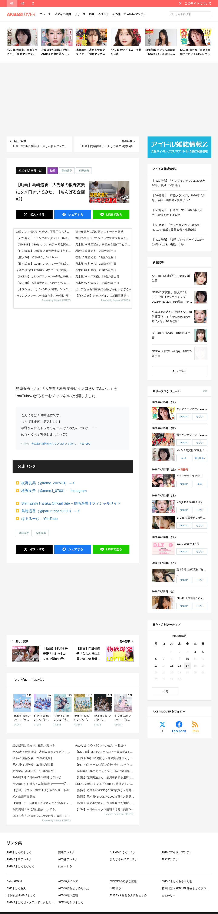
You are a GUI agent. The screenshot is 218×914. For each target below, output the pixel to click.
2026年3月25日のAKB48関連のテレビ (37, 777)
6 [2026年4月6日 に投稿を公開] (156, 658)
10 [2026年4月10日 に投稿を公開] (187, 658)
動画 (91, 14)
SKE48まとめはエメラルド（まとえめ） (32, 902)
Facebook (179, 731)
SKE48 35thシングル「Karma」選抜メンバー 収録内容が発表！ (105, 783)
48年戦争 (115, 888)
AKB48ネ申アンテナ (19, 859)
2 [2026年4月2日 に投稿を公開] (179, 652)
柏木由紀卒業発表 (24, 796)
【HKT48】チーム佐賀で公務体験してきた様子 (105, 764)
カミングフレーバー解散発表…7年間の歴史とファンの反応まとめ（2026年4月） (44, 295)
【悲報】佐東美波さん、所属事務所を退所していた (105, 777)
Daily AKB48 (14, 881)
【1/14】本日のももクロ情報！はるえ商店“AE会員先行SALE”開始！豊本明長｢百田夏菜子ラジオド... (105, 809)
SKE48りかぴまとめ (70, 902)
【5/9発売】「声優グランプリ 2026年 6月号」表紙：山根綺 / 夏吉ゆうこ (178, 198)
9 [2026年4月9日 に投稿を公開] (179, 658)
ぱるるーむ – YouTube (39, 519)
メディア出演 (62, 14)
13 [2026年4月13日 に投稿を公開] (155, 665)
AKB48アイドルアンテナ (177, 852)
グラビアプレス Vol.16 (189, 476)
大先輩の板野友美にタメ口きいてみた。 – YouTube (60, 443)
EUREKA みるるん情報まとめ (128, 895)
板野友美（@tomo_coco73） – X (48, 483)
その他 (116, 14)
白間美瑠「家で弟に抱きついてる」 (35, 809)
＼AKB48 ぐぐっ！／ (123, 852)
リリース (79, 14)
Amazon (184, 416)
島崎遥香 (67, 170)
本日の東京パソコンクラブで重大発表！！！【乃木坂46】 (103, 238)
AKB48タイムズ (68, 881)
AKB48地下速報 (68, 895)
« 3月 (165, 691)
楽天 (199, 484)
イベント (103, 14)
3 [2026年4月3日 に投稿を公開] (187, 652)
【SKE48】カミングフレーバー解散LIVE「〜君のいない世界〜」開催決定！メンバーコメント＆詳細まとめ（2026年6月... (44, 276)
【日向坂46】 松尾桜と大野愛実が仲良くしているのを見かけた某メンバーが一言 (44, 250)
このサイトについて (198, 3)
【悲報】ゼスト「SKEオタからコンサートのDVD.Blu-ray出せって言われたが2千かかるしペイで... (43, 790)
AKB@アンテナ (67, 859)
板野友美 (84, 170)
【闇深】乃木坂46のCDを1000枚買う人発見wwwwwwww (105, 790)
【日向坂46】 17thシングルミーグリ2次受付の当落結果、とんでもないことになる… (44, 263)
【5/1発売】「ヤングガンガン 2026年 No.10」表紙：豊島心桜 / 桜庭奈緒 (176, 227)
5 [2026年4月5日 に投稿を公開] (203, 652)
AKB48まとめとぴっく (20, 866)
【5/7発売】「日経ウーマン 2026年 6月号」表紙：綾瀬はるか (177, 212)
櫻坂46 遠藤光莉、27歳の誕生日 (95, 250)
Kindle (184, 458)
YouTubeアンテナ (135, 14)
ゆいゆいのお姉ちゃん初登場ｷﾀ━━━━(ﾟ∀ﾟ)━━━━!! (43, 783)
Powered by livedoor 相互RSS (56, 300)
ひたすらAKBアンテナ (124, 859)
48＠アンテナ (170, 859)
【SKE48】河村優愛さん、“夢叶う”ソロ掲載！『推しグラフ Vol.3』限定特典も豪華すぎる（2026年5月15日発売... (44, 282)
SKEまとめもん (16, 888)
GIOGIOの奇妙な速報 (123, 881)
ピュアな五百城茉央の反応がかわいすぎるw (103, 289)
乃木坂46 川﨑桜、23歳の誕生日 (95, 263)
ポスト (37, 214)
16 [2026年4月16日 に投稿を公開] (179, 665)
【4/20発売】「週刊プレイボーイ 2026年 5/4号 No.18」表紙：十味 (178, 242)
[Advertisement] (109, 100)
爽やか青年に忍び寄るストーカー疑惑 (99, 231)
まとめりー (168, 895)
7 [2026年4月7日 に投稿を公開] (164, 658)
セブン (199, 416)
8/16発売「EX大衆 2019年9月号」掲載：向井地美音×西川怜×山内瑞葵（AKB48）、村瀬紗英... (43, 815)
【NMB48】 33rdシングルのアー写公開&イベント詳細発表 (44, 244)
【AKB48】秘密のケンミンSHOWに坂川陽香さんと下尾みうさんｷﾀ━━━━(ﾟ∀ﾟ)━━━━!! (105, 771)
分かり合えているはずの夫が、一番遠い (100, 745)
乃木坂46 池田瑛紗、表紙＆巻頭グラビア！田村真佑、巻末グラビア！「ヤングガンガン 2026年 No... (43, 751)
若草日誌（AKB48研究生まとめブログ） (187, 888)
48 (12, 3)
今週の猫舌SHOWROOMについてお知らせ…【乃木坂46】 (44, 270)
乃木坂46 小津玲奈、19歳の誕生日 (97, 276)
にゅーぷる (65, 866)
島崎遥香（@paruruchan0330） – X (50, 511)
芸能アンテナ (66, 852)
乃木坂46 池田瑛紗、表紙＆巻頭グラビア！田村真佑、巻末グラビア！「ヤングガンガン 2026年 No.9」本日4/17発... (103, 244)
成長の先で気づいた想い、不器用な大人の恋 (44, 231)
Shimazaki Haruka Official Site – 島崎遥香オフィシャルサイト (71, 503)
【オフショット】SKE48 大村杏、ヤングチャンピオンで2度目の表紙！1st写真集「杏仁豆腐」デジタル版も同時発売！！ (44, 289)
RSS (195, 731)
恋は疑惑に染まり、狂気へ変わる (34, 745)
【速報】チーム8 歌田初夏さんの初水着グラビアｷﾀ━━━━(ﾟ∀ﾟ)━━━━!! (43, 803)
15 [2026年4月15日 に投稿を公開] (171, 665)
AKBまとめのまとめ (19, 852)
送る (113, 214)
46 (22, 3)
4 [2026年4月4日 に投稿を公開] (195, 652)
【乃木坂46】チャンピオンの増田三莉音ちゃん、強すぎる (103, 295)
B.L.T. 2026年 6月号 (187, 543)
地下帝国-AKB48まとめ (21, 895)
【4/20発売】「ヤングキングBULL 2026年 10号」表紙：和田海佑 (44, 238)
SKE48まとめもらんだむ (177, 881)
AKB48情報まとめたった (73, 888)
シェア (75, 214)
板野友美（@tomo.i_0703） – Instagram (54, 491)
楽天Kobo (200, 458)
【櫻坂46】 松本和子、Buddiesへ (37, 257)
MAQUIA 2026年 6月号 (189, 502)
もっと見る (179, 371)
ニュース (45, 14)
